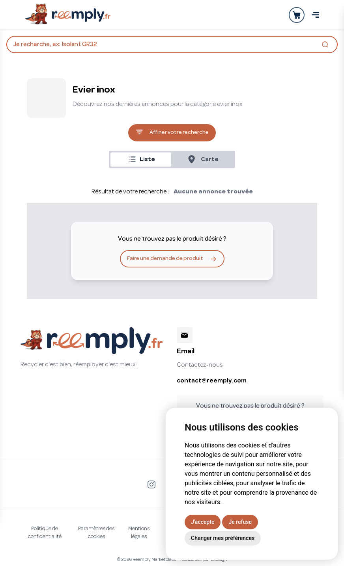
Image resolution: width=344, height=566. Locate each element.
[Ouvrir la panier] (297, 15)
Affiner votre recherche (172, 132)
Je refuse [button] (240, 522)
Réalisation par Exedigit (203, 560)
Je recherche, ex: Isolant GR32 (172, 45)
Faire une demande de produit (172, 259)
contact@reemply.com (212, 381)
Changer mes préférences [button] (222, 538)
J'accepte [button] (202, 522)
